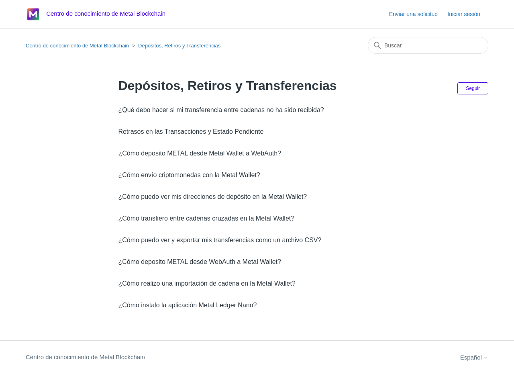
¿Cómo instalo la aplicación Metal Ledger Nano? (187, 305)
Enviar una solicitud (413, 14)
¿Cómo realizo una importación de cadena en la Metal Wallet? (206, 283)
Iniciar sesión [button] (463, 14)
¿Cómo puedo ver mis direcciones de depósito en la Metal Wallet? (212, 196)
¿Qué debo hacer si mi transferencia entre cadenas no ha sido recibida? (221, 109)
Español (474, 357)
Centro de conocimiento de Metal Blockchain (77, 46)
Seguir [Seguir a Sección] (473, 88)
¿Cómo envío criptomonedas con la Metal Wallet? (189, 175)
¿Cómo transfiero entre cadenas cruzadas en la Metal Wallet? (206, 218)
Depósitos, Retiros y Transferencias (179, 46)
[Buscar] (428, 45)
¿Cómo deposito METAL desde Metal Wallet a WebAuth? (199, 153)
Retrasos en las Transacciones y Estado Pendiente (190, 131)
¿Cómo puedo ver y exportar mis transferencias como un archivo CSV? (219, 240)
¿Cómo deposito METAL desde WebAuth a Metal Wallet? (199, 261)
